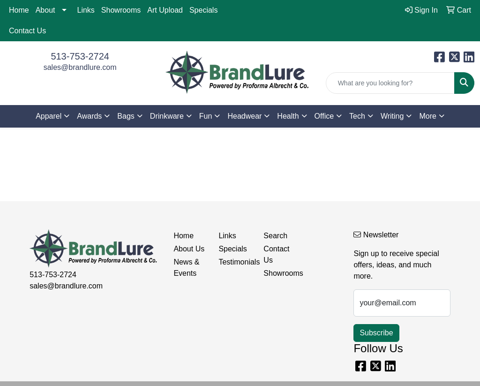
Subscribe (376, 333)
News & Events (186, 267)
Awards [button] (89, 116)
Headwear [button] (244, 116)
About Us (188, 249)
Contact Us (27, 31)
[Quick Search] (390, 83)
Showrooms (121, 10)
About (45, 10)
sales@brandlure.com (80, 67)
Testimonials (235, 262)
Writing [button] (392, 116)
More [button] (427, 116)
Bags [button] (125, 116)
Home (19, 10)
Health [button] (288, 116)
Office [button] (324, 116)
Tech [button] (357, 116)
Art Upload (165, 10)
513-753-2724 (80, 56)
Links (86, 10)
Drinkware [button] (167, 116)
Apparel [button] (48, 116)
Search (275, 236)
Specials (203, 10)
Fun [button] (205, 116)
